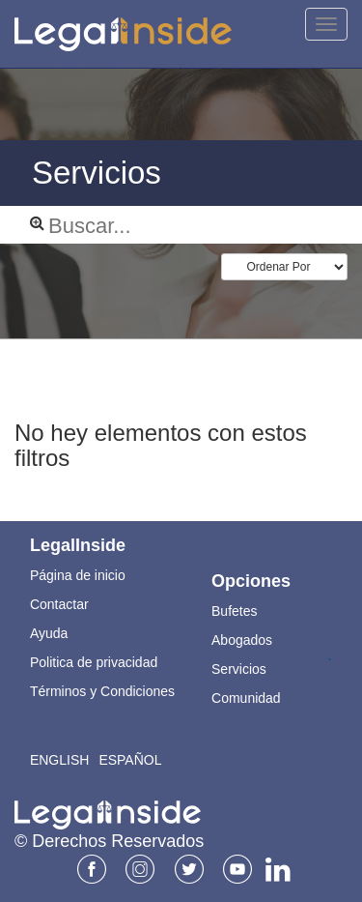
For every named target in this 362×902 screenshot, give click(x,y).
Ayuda (49, 633)
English (59, 760)
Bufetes (234, 611)
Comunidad (246, 698)
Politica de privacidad (93, 662)
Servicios (238, 669)
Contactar (59, 604)
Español (129, 760)
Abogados (241, 640)
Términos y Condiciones (102, 691)
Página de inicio (77, 575)
